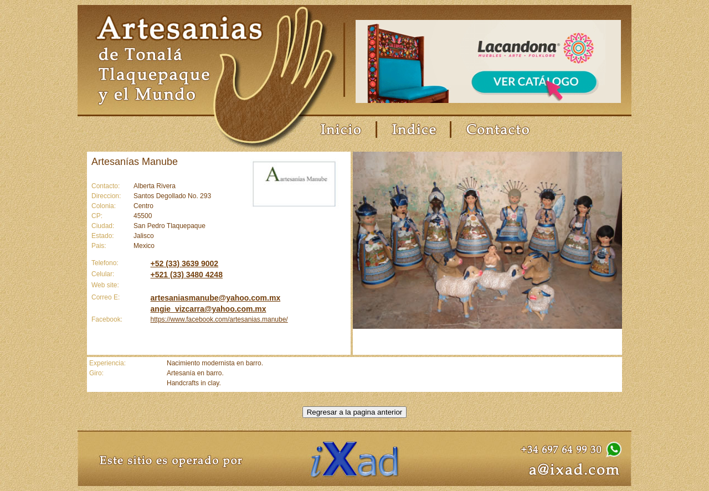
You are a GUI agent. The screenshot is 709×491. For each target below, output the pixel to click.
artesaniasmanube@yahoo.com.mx (216, 297)
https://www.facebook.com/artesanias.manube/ (219, 319)
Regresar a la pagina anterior (355, 412)
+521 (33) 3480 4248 (187, 274)
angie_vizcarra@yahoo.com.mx (208, 308)
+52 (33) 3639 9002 (185, 263)
